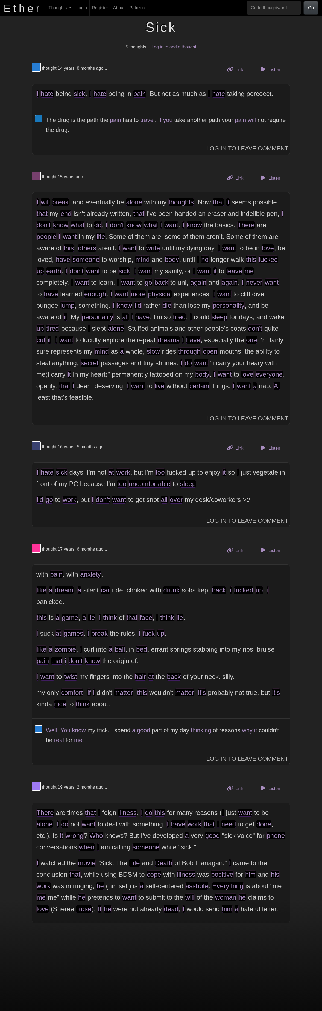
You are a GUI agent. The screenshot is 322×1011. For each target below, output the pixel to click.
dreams (169, 340)
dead (171, 909)
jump (67, 305)
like (41, 590)
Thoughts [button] (58, 7)
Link (237, 69)
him (250, 874)
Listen (269, 69)
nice (60, 704)
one (251, 340)
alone (134, 202)
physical (160, 294)
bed (141, 649)
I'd (137, 305)
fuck (149, 633)
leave (234, 271)
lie (91, 617)
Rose (84, 909)
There (246, 225)
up (40, 271)
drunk (171, 590)
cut (41, 340)
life (100, 236)
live (160, 386)
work (123, 472)
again (198, 282)
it (228, 202)
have (63, 259)
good (143, 730)
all (125, 317)
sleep (219, 317)
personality (228, 305)
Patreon (137, 7)
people (46, 236)
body (172, 259)
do (98, 225)
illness (127, 812)
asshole (197, 886)
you (167, 120)
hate (47, 93)
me (248, 271)
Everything (227, 886)
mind (142, 259)
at (111, 472)
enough (95, 294)
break (60, 202)
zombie (65, 649)
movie (86, 863)
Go (311, 7)
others (87, 248)
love (268, 248)
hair (140, 676)
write (153, 248)
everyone (269, 374)
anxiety (90, 574)
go (148, 282)
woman (225, 897)
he (100, 886)
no (205, 259)
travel (147, 120)
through (189, 351)
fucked (268, 259)
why (247, 730)
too (160, 472)
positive (222, 874)
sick (79, 93)
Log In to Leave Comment (247, 148)
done (263, 824)
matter (123, 692)
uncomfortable (149, 483)
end (65, 213)
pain (139, 93)
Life (134, 863)
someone (85, 259)
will (252, 120)
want (171, 225)
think (110, 617)
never (254, 282)
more (138, 294)
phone (276, 835)
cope (154, 874)
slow (153, 351)
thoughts (181, 202)
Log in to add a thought (173, 47)
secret (89, 363)
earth (53, 271)
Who (96, 835)
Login (81, 7)
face (146, 617)
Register (100, 7)
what (78, 225)
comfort (72, 692)
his (275, 874)
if (89, 692)
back (161, 282)
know (60, 225)
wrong (74, 835)
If (159, 120)
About (119, 7)
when (87, 847)
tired (179, 317)
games (73, 633)
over (176, 499)
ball (120, 649)
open (210, 351)
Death (163, 863)
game (70, 617)
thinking (201, 730)
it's (202, 692)
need (228, 824)
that (218, 202)
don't (44, 225)
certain (199, 386)
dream (64, 590)
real (59, 740)
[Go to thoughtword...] (274, 8)
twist (70, 676)
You (65, 730)
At (277, 386)
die (167, 305)
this (69, 248)
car (105, 590)
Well (51, 730)
